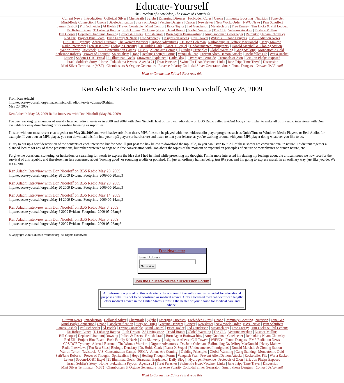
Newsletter (205, 22)
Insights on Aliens (176, 38)
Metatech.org (220, 26)
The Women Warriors (133, 42)
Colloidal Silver (115, 18)
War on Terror (70, 50)
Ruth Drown (131, 30)
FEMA (143, 50)
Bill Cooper (67, 34)
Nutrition (261, 18)
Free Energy (240, 26)
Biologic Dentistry (124, 46)
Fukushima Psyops (123, 62)
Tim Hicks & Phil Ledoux (269, 26)
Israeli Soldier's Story (82, 62)
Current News (72, 18)
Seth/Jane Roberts (68, 54)
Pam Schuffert (273, 22)
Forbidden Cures (199, 18)
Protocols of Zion (230, 58)
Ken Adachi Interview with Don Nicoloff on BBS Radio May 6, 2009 (64, 219)
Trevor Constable (131, 26)
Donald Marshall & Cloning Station (257, 46)
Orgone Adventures (164, 42)
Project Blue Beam (91, 38)
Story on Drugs (146, 22)
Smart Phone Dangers (237, 66)
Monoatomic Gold (271, 50)
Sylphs (151, 18)
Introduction (93, 18)
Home (103, 62)
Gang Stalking (246, 50)
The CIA (219, 30)
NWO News (252, 22)
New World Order (228, 22)
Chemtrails (136, 18)
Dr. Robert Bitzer (79, 30)
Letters (68, 58)
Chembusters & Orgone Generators (131, 66)
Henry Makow (271, 42)
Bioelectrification (120, 22)
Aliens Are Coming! (164, 50)
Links (221, 62)
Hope (135, 54)
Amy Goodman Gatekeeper (224, 34)
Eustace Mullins (266, 30)
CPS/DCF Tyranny (76, 42)
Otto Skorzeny (150, 38)
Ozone (218, 18)
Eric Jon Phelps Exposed (263, 58)
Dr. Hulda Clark (151, 46)
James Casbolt (66, 26)
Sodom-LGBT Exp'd (90, 58)
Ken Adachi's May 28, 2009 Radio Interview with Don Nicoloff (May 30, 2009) (65, 114)
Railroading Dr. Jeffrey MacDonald (233, 42)
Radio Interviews (74, 46)
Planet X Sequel (175, 46)
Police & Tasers (132, 34)
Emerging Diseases (172, 18)
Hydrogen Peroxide (202, 58)
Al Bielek (109, 26)
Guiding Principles (194, 50)
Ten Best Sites (98, 46)
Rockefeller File (256, 54)
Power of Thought (96, 54)
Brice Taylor (175, 26)
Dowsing (111, 34)
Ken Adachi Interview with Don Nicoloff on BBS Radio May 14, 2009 (65, 195)
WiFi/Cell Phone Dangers (229, 38)
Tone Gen (277, 18)
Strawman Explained (152, 58)
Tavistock (89, 50)
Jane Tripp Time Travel (244, 62)
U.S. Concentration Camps (117, 50)
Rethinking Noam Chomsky (265, 34)
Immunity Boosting (239, 18)
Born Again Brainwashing (184, 34)
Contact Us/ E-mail (269, 66)
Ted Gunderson (197, 26)
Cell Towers (199, 38)
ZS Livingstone (153, 30)
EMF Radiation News (264, 38)
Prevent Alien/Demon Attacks (221, 54)
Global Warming (199, 30)
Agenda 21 (146, 62)
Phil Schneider (90, 26)
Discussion (270, 62)
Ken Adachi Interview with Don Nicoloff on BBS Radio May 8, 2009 (64, 207)
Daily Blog (176, 58)
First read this (192, 73)
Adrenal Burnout (104, 42)
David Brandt (175, 30)
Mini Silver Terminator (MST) (82, 66)
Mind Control (155, 26)
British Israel (154, 34)
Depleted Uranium (91, 34)
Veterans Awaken (240, 30)
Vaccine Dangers (171, 22)
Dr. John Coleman (192, 42)
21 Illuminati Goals (121, 58)
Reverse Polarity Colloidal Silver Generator (189, 66)
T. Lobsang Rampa (106, 30)
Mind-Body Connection (77, 22)
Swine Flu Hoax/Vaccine (197, 62)
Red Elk (70, 38)
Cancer (190, 22)
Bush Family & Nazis (122, 38)
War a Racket (279, 54)
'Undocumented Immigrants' (209, 46)
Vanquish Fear (188, 54)
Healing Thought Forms (158, 54)
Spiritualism (120, 54)
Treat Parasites (167, 62)
